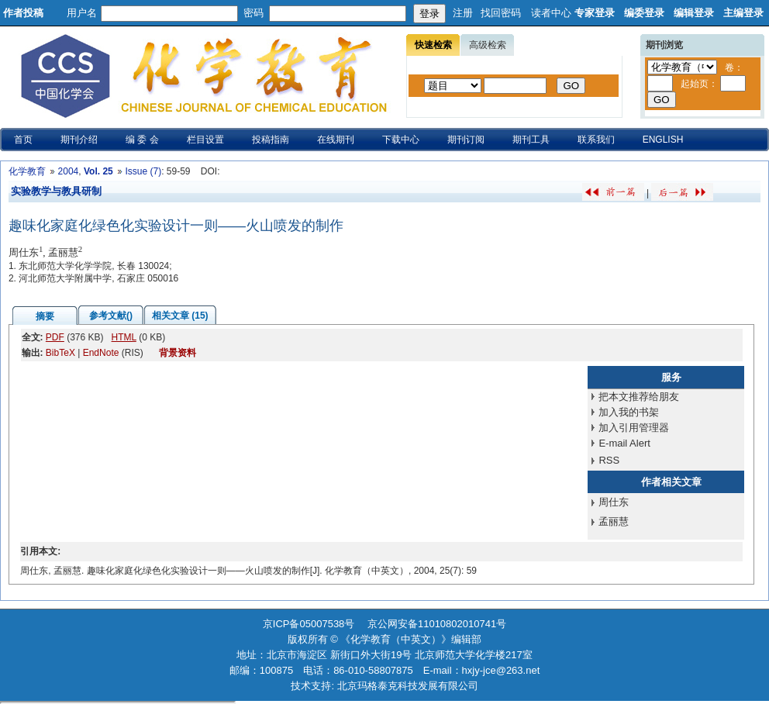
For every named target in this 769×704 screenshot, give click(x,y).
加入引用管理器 (633, 427)
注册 (463, 13)
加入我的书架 (628, 412)
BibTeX (60, 352)
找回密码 (501, 13)
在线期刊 (335, 139)
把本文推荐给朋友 (638, 396)
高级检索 (487, 45)
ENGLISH (663, 139)
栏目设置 (205, 139)
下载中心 (400, 139)
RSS (608, 460)
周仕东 (613, 502)
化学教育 (27, 171)
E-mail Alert (624, 443)
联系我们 (596, 139)
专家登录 (594, 13)
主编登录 (743, 13)
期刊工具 (531, 139)
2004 (68, 171)
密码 (253, 13)
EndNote (101, 352)
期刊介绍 (79, 139)
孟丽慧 (613, 521)
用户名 (82, 13)
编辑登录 (694, 13)
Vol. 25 (98, 171)
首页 (23, 139)
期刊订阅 (466, 139)
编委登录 (644, 13)
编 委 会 (142, 139)
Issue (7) (143, 171)
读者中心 (551, 13)
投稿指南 (270, 139)
